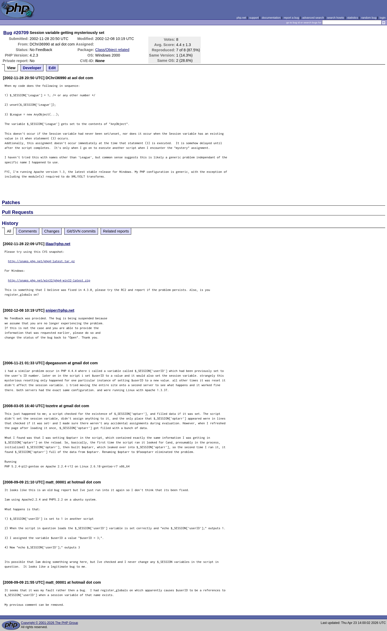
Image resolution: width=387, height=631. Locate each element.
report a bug (291, 17)
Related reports (116, 231)
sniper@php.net (60, 310)
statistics (352, 17)
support (254, 17)
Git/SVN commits (81, 231)
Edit (52, 68)
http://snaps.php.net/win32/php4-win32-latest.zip (49, 280)
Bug (7, 32)
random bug (368, 17)
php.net (241, 17)
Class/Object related (112, 50)
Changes (52, 231)
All (9, 231)
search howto (335, 17)
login (383, 17)
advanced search (313, 17)
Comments (27, 231)
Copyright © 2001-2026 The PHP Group (49, 623)
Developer (32, 68)
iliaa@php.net (58, 244)
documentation (271, 17)
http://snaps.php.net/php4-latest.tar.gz (41, 261)
